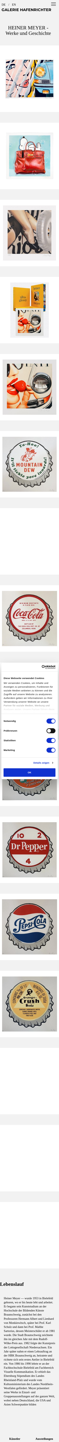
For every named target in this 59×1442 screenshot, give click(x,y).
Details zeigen (41, 762)
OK (29, 772)
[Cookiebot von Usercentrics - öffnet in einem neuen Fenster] (42, 667)
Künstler (14, 1438)
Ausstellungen (44, 1438)
